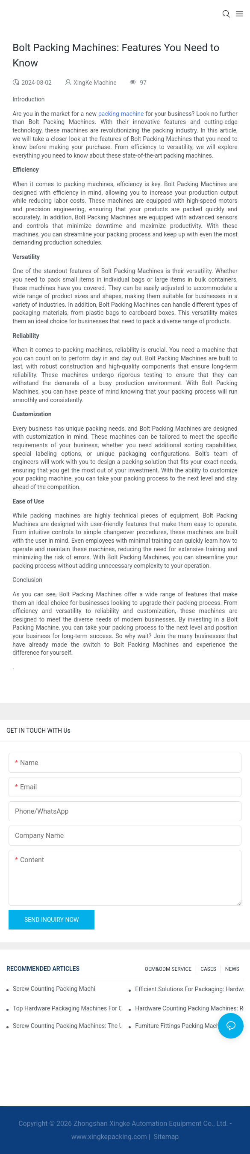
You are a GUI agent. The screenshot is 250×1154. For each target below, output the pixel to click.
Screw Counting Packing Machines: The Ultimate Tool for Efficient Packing (67, 1025)
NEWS (232, 969)
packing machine (121, 113)
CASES (208, 969)
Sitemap (165, 1137)
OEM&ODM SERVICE (168, 969)
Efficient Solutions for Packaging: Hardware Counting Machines (189, 989)
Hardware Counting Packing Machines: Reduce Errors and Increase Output (189, 1008)
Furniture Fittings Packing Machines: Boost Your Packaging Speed (189, 1025)
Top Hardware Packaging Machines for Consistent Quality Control (67, 1008)
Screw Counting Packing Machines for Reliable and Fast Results (54, 988)
